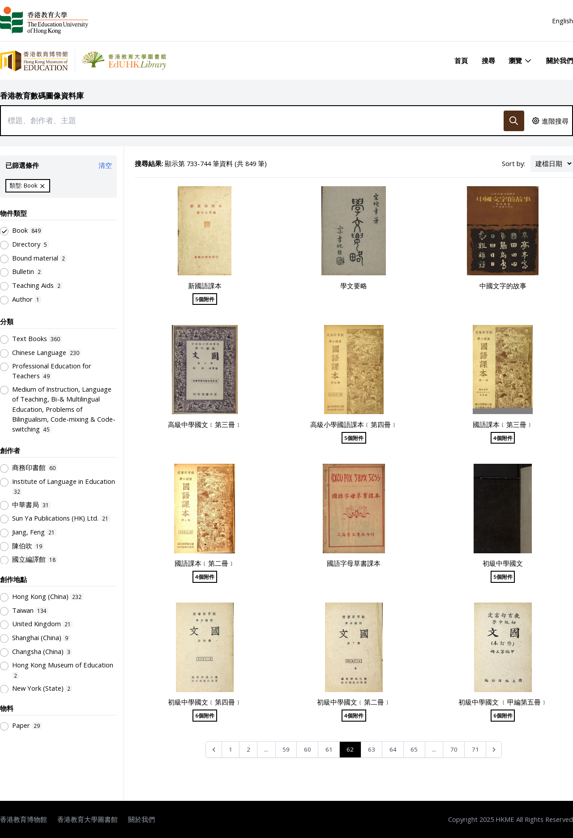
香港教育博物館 (23, 819)
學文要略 (353, 285)
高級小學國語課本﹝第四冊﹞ (354, 424)
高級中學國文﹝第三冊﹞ (205, 424)
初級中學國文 (503, 563)
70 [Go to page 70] (454, 749)
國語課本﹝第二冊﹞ (205, 563)
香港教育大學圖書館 (87, 819)
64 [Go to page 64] (393, 749)
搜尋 (488, 60)
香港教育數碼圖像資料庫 (42, 95)
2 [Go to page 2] (248, 749)
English (562, 20)
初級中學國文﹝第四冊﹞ (205, 701)
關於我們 (559, 60)
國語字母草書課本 (354, 563)
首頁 (461, 60)
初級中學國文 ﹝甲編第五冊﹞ (502, 701)
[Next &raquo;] (494, 749)
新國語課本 (205, 285)
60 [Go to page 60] (307, 749)
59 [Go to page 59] (286, 749)
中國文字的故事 (502, 285)
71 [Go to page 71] (475, 749)
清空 (105, 165)
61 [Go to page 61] (329, 749)
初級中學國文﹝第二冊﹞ (354, 701)
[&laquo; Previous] (213, 749)
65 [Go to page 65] (414, 749)
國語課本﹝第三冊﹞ (503, 424)
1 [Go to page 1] (230, 749)
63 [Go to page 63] (371, 749)
